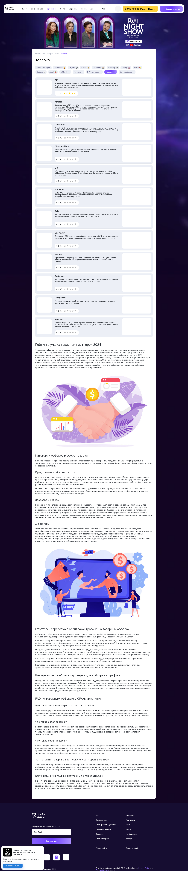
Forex (84, 63)
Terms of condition (133, 843)
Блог (24, 9)
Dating (125, 63)
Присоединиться (12, 865)
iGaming (112, 63)
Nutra (136, 63)
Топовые (58, 63)
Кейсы (84, 9)
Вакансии (99, 829)
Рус (103, 9)
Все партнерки (43, 63)
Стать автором (102, 834)
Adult (51, 67)
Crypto (72, 63)
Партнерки (51, 9)
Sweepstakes (126, 67)
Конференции (36, 9)
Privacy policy (101, 843)
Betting (40, 67)
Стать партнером (103, 824)
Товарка (110, 67)
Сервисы (73, 9)
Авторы (129, 834)
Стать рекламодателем (106, 820)
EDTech (64, 67)
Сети (62, 9)
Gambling (97, 63)
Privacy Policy (144, 863)
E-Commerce (93, 67)
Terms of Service (102, 865)
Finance (77, 67)
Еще (91, 9)
